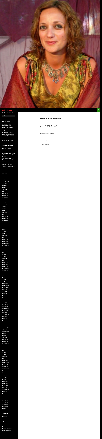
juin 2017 (4, 352)
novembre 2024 (5, 199)
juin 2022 (4, 254)
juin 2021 (4, 277)
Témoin (11, 164)
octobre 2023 (5, 224)
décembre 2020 (5, 285)
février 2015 (5, 400)
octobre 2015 (5, 387)
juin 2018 (4, 333)
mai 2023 (4, 233)
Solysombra (52, 109)
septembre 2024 (5, 202)
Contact (93, 109)
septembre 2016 (5, 368)
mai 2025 (4, 187)
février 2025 (5, 193)
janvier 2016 (5, 381)
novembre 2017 (5, 343)
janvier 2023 (5, 241)
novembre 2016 (5, 364)
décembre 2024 (5, 197)
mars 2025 (4, 191)
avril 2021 (4, 281)
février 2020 (5, 304)
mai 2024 (4, 210)
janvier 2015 (5, 402)
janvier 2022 (5, 264)
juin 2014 (4, 408)
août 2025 (4, 183)
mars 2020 (4, 302)
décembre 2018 (5, 327)
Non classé (4, 416)
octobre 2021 (5, 270)
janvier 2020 (5, 306)
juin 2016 (4, 372)
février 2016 (5, 379)
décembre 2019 (5, 308)
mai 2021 (4, 279)
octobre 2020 (5, 289)
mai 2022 (4, 256)
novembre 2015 (5, 385)
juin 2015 (4, 393)
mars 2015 (4, 398)
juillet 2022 (4, 252)
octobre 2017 (5, 345)
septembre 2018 (5, 331)
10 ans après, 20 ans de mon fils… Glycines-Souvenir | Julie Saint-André (8, 153)
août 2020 (4, 293)
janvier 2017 (5, 360)
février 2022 (5, 262)
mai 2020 (4, 299)
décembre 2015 (5, 383)
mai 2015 (4, 395)
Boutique (86, 109)
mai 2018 (4, 335)
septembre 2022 (5, 249)
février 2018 (5, 339)
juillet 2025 (4, 185)
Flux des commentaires (7, 428)
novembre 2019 (5, 310)
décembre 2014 (5, 404)
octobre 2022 (5, 247)
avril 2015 (4, 397)
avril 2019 (4, 324)
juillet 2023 (4, 229)
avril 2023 (4, 235)
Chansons (63, 109)
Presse (80, 109)
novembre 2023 (5, 222)
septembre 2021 (5, 272)
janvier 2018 (5, 341)
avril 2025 (4, 189)
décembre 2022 (5, 243)
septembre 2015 (5, 389)
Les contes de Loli (27, 109)
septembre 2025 (5, 181)
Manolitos (35, 109)
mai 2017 (4, 354)
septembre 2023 (5, 226)
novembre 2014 (5, 406)
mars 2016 (4, 377)
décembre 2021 (5, 266)
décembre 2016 (5, 362)
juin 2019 (4, 320)
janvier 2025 (5, 195)
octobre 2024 (5, 201)
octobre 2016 (5, 366)
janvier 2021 (5, 283)
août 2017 (4, 349)
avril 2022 (4, 258)
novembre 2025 (5, 178)
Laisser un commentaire (58, 129)
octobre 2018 (5, 329)
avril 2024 (4, 212)
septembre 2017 (5, 347)
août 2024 (4, 204)
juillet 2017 (4, 350)
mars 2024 (4, 214)
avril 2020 (4, 300)
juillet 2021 (4, 275)
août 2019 (4, 316)
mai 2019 (4, 322)
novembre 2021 (5, 268)
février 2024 (5, 216)
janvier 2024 (5, 218)
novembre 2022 (5, 245)
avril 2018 (4, 337)
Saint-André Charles (6, 148)
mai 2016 (4, 373)
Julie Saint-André (7, 110)
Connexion (4, 424)
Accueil (19, 109)
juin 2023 (4, 231)
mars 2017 (4, 358)
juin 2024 (4, 208)
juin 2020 (4, 297)
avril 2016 (4, 375)
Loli (58, 109)
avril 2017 (4, 356)
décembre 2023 (5, 220)
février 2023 (5, 239)
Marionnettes (43, 109)
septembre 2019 (5, 314)
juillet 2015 (4, 391)
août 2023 (4, 227)
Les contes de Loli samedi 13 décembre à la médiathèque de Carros (8, 136)
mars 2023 (4, 237)
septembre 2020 (5, 291)
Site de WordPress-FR (6, 430)
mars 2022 (4, 260)
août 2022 (4, 251)
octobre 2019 (5, 312)
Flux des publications (6, 426)
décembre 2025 (5, 176)
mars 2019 (4, 325)
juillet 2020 (4, 295)
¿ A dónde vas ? (50, 125)
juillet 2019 (4, 318)
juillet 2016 (4, 370)
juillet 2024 (4, 206)
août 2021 (4, 274)
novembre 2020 (5, 287)
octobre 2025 (5, 179)
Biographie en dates (72, 109)
